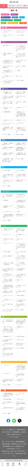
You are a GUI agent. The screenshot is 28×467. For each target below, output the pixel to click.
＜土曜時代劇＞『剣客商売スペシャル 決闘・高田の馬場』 (8, 160)
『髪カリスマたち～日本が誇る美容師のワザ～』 (20, 403)
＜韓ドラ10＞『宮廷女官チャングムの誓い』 (7, 103)
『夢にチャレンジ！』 (19, 239)
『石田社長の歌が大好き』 (8, 408)
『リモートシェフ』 (7, 234)
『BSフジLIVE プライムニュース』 (8, 31)
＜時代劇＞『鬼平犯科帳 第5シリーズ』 (8, 144)
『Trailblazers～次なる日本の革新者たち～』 (21, 202)
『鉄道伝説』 (6, 200)
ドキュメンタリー (6, 20)
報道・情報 (11, 5)
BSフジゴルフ (19, 76)
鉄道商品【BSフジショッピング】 (21, 181)
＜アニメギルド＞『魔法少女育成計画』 (20, 375)
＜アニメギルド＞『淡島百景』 (20, 380)
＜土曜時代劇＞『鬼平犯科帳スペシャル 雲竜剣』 (8, 129)
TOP (4, 5)
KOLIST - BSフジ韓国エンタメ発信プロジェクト (8, 355)
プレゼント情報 (19, 35)
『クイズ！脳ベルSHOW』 (21, 252)
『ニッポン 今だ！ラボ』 (20, 394)
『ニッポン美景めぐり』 (20, 171)
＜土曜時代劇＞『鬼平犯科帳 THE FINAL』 (21, 154)
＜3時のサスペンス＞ (21, 120)
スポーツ (19, 5)
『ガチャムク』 (6, 373)
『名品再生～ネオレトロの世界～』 (8, 206)
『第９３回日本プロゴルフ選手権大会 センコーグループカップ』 (8, 62)
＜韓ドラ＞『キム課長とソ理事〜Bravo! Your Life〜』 (8, 97)
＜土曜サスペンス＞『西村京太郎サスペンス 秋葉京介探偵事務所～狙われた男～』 (20, 114)
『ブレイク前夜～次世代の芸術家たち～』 (20, 409)
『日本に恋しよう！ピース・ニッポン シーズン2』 (8, 182)
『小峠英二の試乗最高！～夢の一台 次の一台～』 (21, 176)
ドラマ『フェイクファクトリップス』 (8, 124)
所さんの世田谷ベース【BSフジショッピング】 (21, 305)
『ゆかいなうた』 (20, 339)
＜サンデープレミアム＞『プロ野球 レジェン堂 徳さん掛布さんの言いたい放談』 (21, 48)
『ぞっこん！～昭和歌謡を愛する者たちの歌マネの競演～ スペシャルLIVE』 (21, 322)
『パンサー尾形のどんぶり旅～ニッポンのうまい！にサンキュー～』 (20, 258)
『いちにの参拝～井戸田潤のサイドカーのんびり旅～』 (8, 176)
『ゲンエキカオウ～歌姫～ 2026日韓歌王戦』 (8, 196)
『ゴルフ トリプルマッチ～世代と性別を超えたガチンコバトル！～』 (21, 55)
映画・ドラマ (5, 17)
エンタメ (17, 20)
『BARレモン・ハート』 (21, 108)
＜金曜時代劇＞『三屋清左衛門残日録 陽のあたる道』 (20, 149)
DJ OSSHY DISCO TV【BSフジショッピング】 (8, 349)
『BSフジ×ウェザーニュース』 (8, 36)
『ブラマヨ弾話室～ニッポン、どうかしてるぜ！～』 (20, 264)
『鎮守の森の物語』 (7, 399)
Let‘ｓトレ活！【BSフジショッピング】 (8, 310)
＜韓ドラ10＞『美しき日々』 (21, 97)
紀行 (22, 17)
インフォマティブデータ (12, 451)
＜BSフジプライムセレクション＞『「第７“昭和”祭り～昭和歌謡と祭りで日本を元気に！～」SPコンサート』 (8, 330)
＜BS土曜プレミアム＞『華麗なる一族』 (8, 92)
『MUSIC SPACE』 (20, 295)
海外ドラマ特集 (19, 134)
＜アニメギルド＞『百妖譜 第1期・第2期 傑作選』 (8, 380)
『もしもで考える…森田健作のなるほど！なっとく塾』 (8, 270)
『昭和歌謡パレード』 (20, 327)
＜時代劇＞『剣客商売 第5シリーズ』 (8, 148)
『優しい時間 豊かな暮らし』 (7, 403)
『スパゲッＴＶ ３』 (8, 243)
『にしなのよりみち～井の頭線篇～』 (20, 300)
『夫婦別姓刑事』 (7, 111)
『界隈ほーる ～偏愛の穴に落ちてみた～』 (8, 292)
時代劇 (14, 17)
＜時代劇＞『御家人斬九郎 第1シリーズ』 (8, 154)
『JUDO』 (18, 70)
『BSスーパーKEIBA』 (20, 67)
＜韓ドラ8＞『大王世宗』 (21, 102)
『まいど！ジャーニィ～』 (8, 296)
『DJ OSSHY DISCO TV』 (8, 344)
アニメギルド (19, 384)
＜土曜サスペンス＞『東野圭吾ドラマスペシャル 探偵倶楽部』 (20, 129)
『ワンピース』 (6, 365)
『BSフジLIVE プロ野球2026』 (21, 61)
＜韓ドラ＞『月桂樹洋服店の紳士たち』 (20, 92)
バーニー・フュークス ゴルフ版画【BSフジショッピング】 (8, 82)
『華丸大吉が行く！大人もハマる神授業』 (20, 230)
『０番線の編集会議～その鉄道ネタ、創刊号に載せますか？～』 (8, 287)
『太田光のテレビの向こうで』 (8, 239)
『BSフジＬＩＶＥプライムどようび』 (21, 31)
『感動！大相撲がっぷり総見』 (8, 54)
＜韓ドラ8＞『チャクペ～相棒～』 (8, 108)
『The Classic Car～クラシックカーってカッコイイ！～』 (21, 196)
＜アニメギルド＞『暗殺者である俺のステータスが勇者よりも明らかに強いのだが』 (20, 368)
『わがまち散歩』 (7, 170)
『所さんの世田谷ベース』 (8, 256)
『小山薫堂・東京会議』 (20, 292)
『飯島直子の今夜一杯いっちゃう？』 (8, 229)
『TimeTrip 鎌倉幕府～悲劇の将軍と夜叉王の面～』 (8, 216)
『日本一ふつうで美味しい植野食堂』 (8, 263)
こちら (16, 436)
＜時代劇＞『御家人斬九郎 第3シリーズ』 (21, 144)
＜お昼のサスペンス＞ (8, 120)
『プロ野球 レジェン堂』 (7, 46)
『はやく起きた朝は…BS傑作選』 (20, 269)
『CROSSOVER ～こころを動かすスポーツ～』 (8, 72)
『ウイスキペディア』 (20, 124)
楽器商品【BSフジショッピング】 (21, 344)
